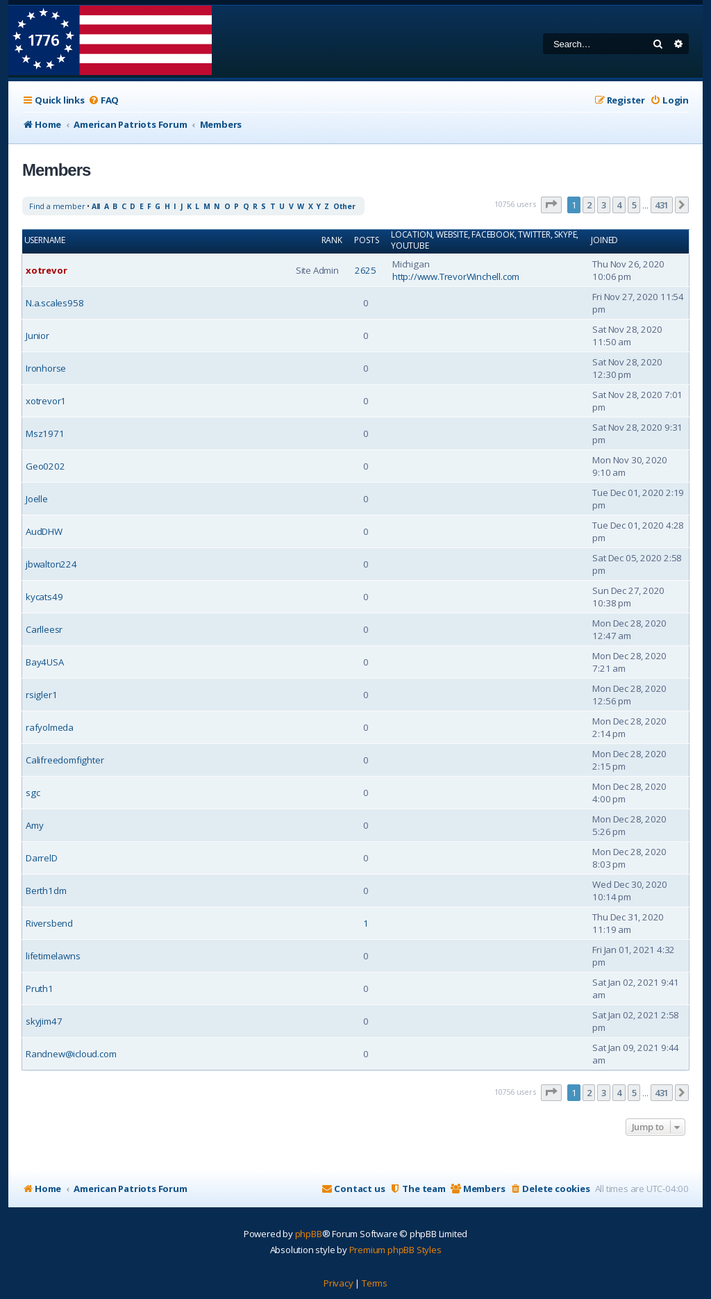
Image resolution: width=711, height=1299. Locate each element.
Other (344, 206)
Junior (37, 335)
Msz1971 (45, 433)
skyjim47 (44, 1021)
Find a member (57, 206)
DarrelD (42, 858)
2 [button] (589, 205)
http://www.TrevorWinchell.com (455, 276)
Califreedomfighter (64, 760)
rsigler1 (41, 694)
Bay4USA (45, 662)
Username (44, 240)
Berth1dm (46, 890)
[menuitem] (103, 100)
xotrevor (46, 270)
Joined (604, 240)
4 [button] (619, 205)
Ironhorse (46, 368)
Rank (331, 240)
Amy (34, 825)
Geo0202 (45, 466)
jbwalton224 (51, 564)
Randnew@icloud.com (71, 1054)
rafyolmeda (50, 727)
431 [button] (662, 205)
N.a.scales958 (54, 303)
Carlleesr (44, 629)
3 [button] (603, 205)
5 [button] (634, 205)
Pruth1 (39, 988)
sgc (33, 792)
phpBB (308, 1233)
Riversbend (49, 923)
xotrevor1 (46, 401)
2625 (365, 270)
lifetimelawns (53, 956)
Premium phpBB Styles (395, 1249)
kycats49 (44, 596)
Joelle (37, 499)
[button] (551, 205)
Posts (366, 240)
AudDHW (44, 531)
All (96, 206)
